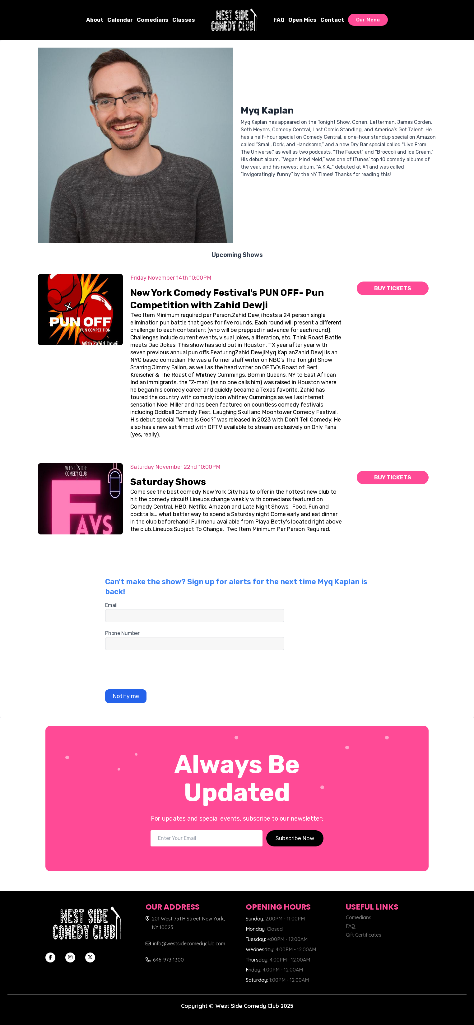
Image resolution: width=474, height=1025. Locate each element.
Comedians (153, 19)
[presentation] (152, 670)
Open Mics (302, 19)
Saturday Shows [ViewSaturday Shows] (168, 481)
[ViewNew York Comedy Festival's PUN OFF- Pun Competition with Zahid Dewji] (80, 309)
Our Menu (368, 20)
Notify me (126, 696)
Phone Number (122, 633)
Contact (332, 19)
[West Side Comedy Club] (234, 20)
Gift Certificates (363, 935)
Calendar (120, 19)
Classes (183, 19)
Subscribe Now (295, 838)
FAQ (279, 19)
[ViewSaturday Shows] (80, 498)
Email (111, 605)
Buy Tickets (392, 288)
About (95, 19)
